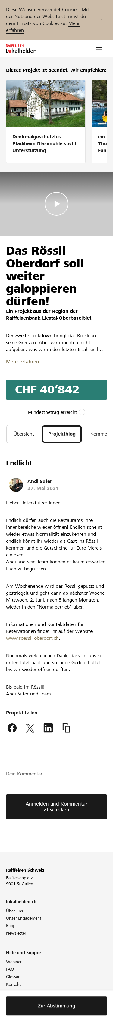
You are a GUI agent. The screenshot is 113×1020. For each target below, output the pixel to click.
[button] (99, 48)
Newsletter (16, 933)
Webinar (14, 961)
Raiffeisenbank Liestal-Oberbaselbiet (48, 318)
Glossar (13, 976)
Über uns (14, 910)
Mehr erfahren (22, 362)
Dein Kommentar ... (27, 774)
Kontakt (13, 984)
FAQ (10, 969)
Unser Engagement (23, 918)
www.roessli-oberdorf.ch (32, 638)
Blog (10, 925)
